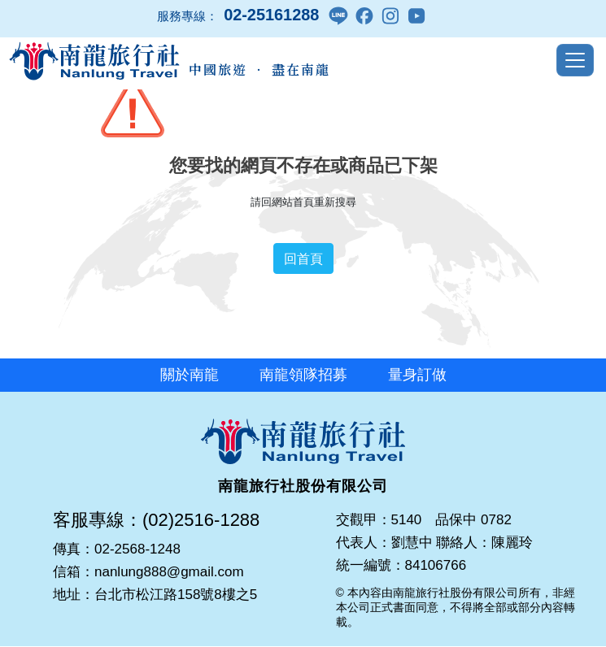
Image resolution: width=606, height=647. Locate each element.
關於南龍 (189, 375)
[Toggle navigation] (575, 60)
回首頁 (303, 258)
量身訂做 (417, 375)
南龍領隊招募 (303, 375)
